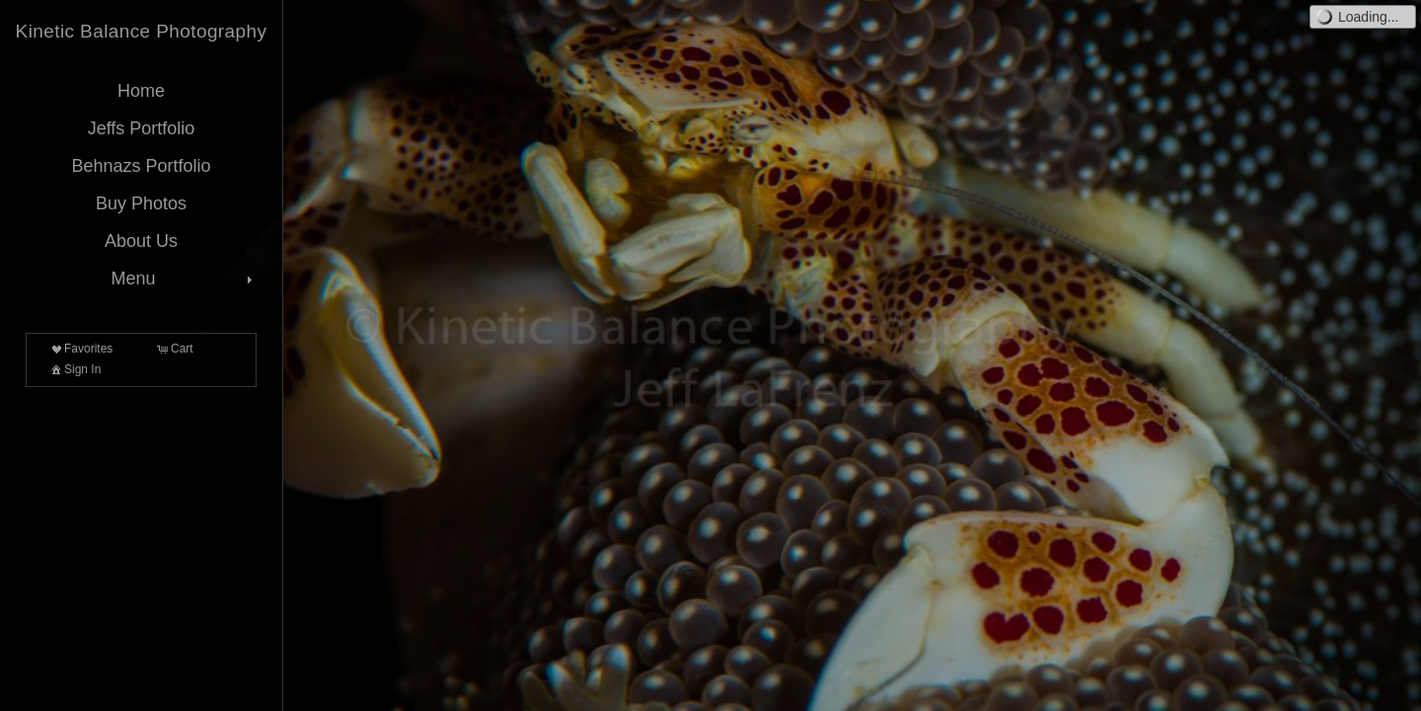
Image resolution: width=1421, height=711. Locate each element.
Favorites (80, 348)
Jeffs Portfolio (141, 128)
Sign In (74, 369)
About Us (141, 241)
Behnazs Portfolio (140, 166)
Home (141, 91)
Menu (184, 278)
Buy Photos (141, 203)
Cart (174, 348)
